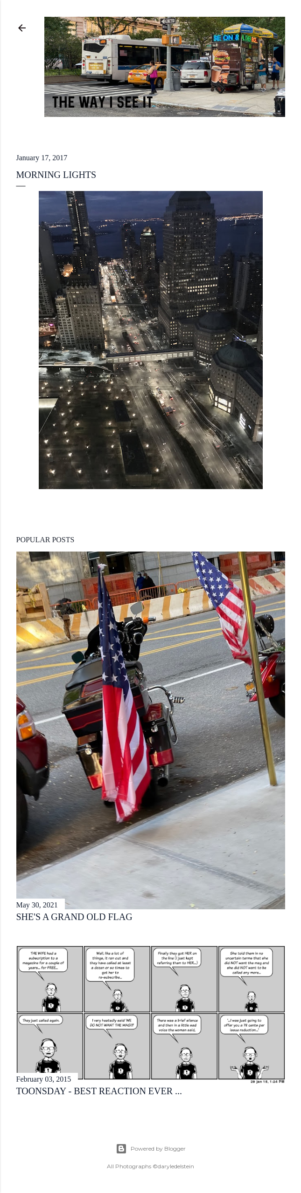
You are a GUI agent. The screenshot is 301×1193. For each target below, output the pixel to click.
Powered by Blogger (151, 1148)
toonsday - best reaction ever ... (99, 1091)
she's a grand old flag (74, 917)
